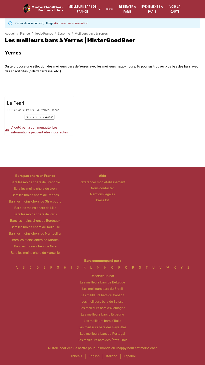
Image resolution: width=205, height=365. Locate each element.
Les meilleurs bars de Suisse (102, 301)
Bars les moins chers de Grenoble (35, 182)
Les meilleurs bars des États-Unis (102, 340)
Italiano (111, 356)
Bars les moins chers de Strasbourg (35, 201)
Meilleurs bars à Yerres (91, 33)
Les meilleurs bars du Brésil (102, 289)
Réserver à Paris (127, 9)
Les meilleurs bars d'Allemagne (103, 308)
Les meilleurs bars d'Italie (102, 321)
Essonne (64, 33)
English (94, 356)
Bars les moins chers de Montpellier (35, 233)
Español (130, 356)
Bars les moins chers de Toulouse (35, 227)
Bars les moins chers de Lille (35, 208)
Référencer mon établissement (103, 182)
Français (75, 356)
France (25, 33)
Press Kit (102, 200)
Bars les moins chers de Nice (35, 246)
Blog (109, 9)
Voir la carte (175, 9)
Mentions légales (102, 194)
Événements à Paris (152, 9)
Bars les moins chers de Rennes (35, 195)
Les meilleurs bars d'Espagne (102, 314)
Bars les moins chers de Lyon (35, 189)
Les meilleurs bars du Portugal (102, 334)
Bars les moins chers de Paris (35, 214)
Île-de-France (43, 33)
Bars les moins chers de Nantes (35, 240)
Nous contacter (102, 188)
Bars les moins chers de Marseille (35, 253)
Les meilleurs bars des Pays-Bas (102, 327)
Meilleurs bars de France (82, 9)
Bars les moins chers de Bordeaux (35, 221)
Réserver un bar (102, 276)
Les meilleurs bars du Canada (102, 295)
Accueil (10, 33)
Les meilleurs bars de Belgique (102, 282)
